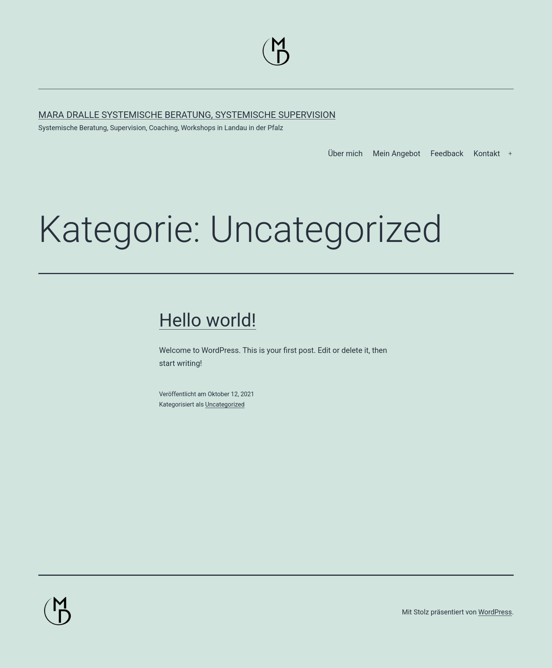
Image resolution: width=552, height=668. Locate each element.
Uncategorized (225, 404)
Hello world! (207, 320)
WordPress (495, 612)
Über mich (345, 153)
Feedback (446, 153)
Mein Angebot (396, 153)
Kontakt (486, 153)
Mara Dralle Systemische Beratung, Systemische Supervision (186, 114)
